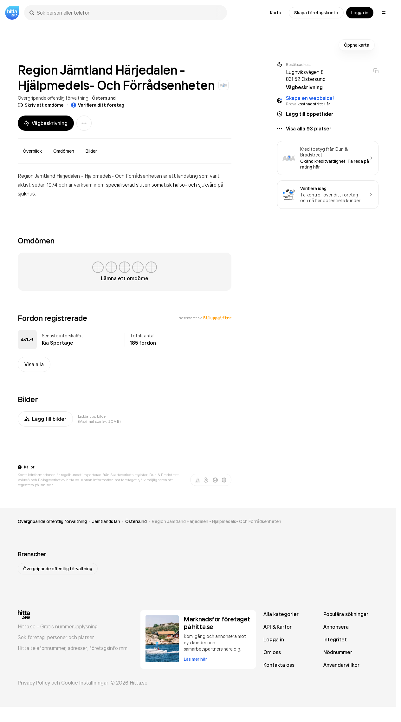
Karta (275, 13)
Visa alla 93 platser (309, 128)
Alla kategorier (281, 614)
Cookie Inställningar (84, 682)
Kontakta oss (278, 665)
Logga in (359, 13)
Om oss (272, 652)
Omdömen (63, 151)
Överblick (32, 151)
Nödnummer (337, 652)
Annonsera (336, 627)
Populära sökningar (345, 614)
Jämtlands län (106, 521)
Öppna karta (356, 45)
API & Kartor (277, 627)
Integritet (335, 639)
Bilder (91, 151)
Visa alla (34, 364)
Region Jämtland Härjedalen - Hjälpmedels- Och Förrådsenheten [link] (216, 521)
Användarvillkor (341, 665)
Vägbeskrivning (46, 123)
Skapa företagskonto (316, 13)
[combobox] (129, 13)
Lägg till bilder (45, 419)
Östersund (104, 98)
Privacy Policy (34, 682)
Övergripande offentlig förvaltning (53, 98)
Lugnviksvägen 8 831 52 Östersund (306, 75)
